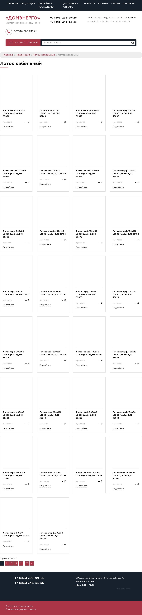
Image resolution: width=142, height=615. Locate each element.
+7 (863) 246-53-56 (63, 21)
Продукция (28, 4)
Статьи (115, 4)
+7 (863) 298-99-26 (63, 17)
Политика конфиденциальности (21, 609)
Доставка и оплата (70, 5)
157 (27, 563)
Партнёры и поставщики (46, 5)
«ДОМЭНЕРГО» (23, 18)
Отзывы (103, 4)
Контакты (129, 4)
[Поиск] (132, 43)
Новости (89, 4)
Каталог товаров (26, 43)
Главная (12, 4)
